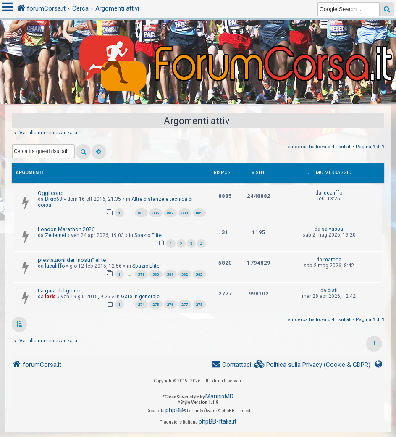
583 (199, 274)
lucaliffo (332, 193)
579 (141, 274)
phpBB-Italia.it (217, 421)
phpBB (174, 410)
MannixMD (219, 396)
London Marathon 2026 (66, 229)
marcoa (332, 260)
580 (155, 274)
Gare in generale (140, 297)
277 (184, 304)
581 (170, 274)
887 (170, 213)
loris (50, 297)
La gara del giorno (60, 290)
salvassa (332, 229)
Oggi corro (51, 193)
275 (155, 304)
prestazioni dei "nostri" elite (72, 260)
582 (184, 274)
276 (170, 304)
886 (155, 213)
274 (141, 304)
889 (199, 213)
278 (199, 304)
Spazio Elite (148, 235)
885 (141, 213)
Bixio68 (53, 199)
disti (333, 290)
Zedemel (55, 235)
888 (184, 213)
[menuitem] (312, 365)
